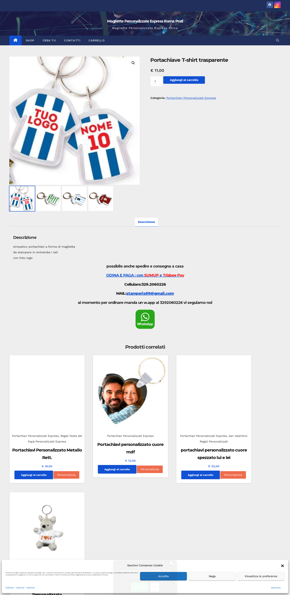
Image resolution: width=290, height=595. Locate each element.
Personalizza (39, 468)
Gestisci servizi (276, 587)
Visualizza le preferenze (261, 576)
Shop (30, 40)
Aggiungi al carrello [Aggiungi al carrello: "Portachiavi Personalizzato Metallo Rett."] (39, 460)
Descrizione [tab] (146, 222)
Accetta (163, 576)
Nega (212, 576)
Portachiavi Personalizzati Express (191, 98)
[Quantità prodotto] (156, 81)
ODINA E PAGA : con (125, 276)
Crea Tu (49, 40)
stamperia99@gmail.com (150, 294)
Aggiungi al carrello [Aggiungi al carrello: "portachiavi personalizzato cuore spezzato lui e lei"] (179, 460)
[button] (282, 565)
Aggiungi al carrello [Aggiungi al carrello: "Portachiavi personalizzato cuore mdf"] (109, 454)
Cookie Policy (10, 587)
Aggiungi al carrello (184, 80)
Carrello (96, 40)
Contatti (72, 40)
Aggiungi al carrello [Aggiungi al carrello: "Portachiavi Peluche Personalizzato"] (249, 460)
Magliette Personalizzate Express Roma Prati (145, 21)
